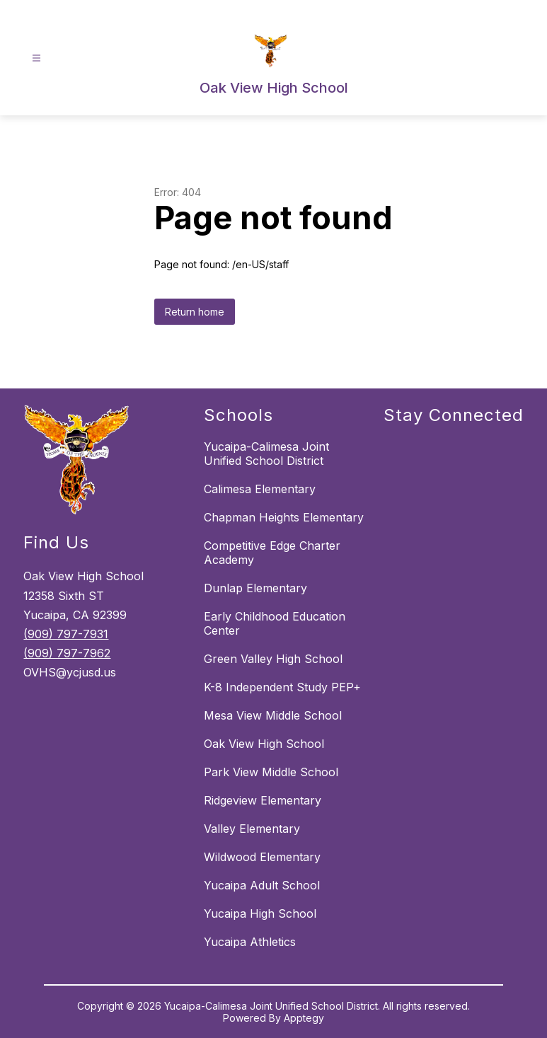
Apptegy (304, 1018)
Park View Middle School (271, 772)
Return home (194, 312)
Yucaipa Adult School (262, 885)
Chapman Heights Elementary (284, 517)
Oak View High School (264, 744)
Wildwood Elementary (262, 857)
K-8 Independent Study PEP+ (282, 687)
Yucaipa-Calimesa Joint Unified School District (266, 453)
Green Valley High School (273, 659)
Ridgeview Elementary (262, 800)
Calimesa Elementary (260, 489)
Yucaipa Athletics (250, 942)
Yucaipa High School (260, 913)
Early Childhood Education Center (274, 623)
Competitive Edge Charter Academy (272, 552)
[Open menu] (36, 58)
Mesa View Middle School (273, 715)
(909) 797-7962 (66, 653)
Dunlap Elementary (255, 588)
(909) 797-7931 (65, 634)
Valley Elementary (252, 828)
